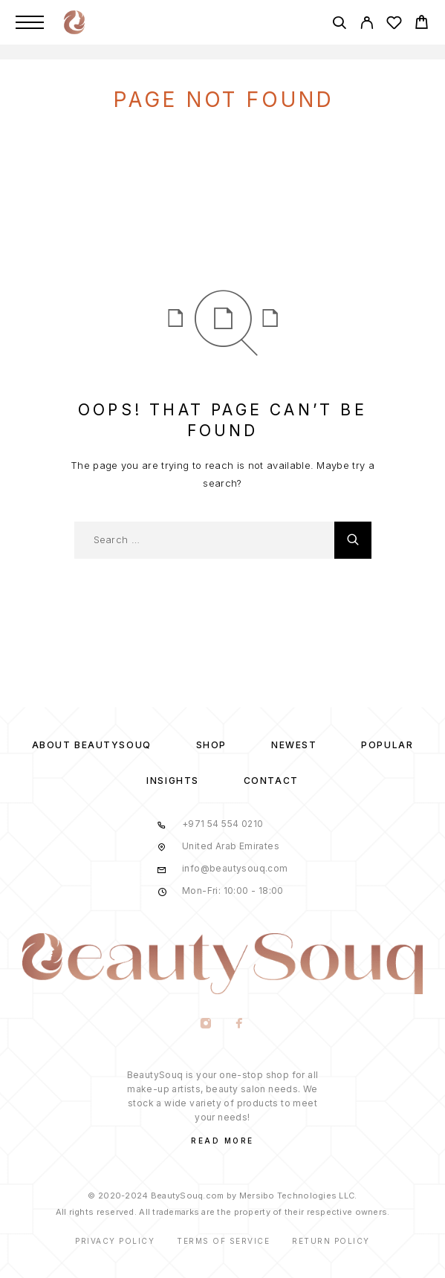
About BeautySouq (92, 744)
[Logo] (74, 22)
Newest (293, 744)
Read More (222, 1140)
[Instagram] (206, 1024)
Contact (271, 780)
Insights (172, 780)
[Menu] (29, 22)
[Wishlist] (394, 25)
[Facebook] (239, 1024)
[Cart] (421, 24)
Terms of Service (223, 1240)
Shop (211, 744)
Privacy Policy (115, 1240)
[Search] (339, 25)
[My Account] (366, 25)
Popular (387, 744)
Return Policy (331, 1240)
